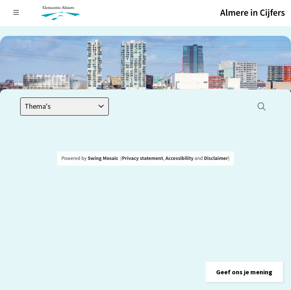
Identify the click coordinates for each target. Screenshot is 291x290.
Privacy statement (142, 158)
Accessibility (180, 158)
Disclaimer (216, 158)
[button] (244, 272)
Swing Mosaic (102, 158)
